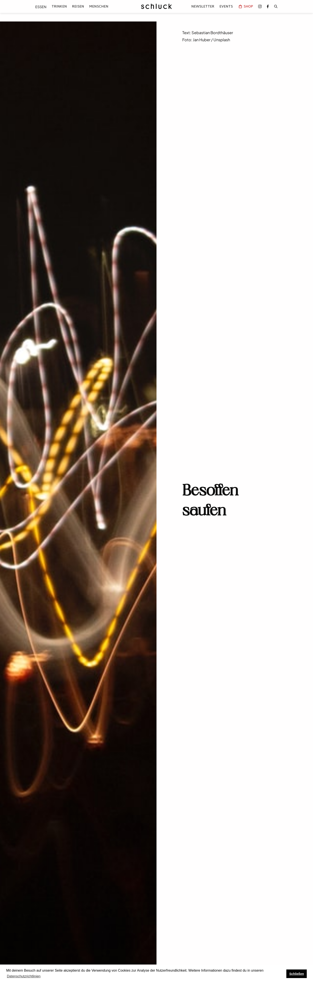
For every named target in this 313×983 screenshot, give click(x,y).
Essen (40, 7)
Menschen (98, 7)
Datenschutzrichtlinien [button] (24, 976)
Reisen (78, 7)
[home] (156, 6)
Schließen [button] (296, 973)
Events (226, 6)
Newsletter (202, 6)
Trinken (59, 7)
